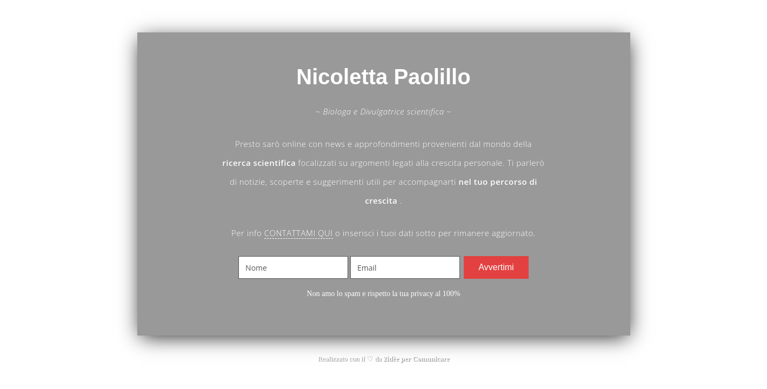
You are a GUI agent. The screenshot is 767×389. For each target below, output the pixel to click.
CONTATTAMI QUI (298, 232)
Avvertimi (496, 267)
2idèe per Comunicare (416, 358)
